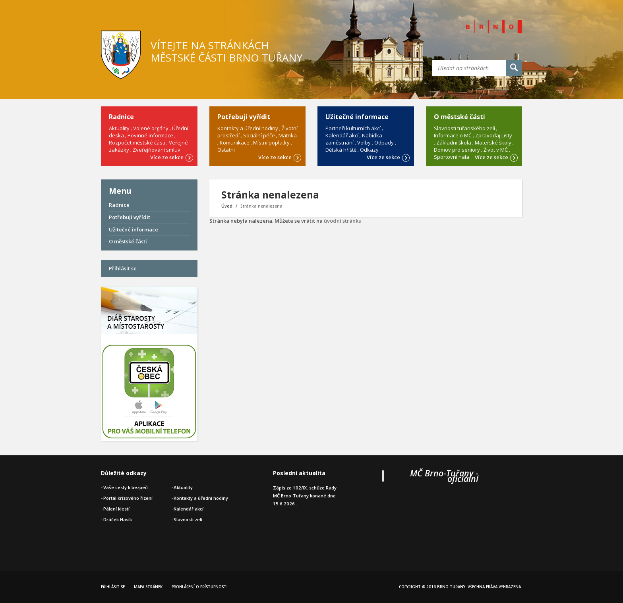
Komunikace (235, 142)
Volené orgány (150, 128)
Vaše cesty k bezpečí (126, 487)
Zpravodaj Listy (493, 135)
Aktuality (119, 128)
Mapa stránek (148, 587)
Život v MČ (496, 149)
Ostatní (226, 149)
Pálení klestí (116, 509)
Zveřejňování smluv (156, 149)
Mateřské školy (493, 142)
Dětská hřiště (340, 149)
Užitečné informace (133, 229)
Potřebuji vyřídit (129, 217)
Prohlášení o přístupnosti (200, 587)
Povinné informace (150, 135)
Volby (364, 142)
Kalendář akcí (341, 135)
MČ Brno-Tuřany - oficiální (444, 475)
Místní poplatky (271, 142)
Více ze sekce (171, 157)
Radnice (119, 204)
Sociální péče (259, 135)
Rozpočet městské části (137, 142)
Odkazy (369, 149)
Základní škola (453, 142)
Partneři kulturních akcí (353, 128)
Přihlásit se (123, 268)
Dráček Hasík (117, 519)
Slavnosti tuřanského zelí (464, 128)
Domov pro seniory (457, 149)
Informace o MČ (453, 135)
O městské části (128, 241)
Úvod (226, 206)
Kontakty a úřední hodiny (247, 128)
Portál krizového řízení (128, 498)
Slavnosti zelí (188, 519)
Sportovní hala (451, 156)
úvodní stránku (343, 220)
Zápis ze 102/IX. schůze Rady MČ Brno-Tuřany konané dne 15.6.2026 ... (305, 496)
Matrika (288, 135)
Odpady (384, 142)
